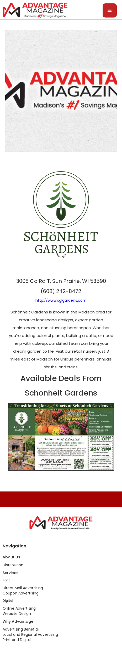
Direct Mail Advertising (23, 588)
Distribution (13, 565)
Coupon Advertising (21, 593)
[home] (33, 9)
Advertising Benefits (21, 629)
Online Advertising (19, 608)
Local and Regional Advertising (30, 634)
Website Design (17, 613)
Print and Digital (17, 639)
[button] (110, 10)
